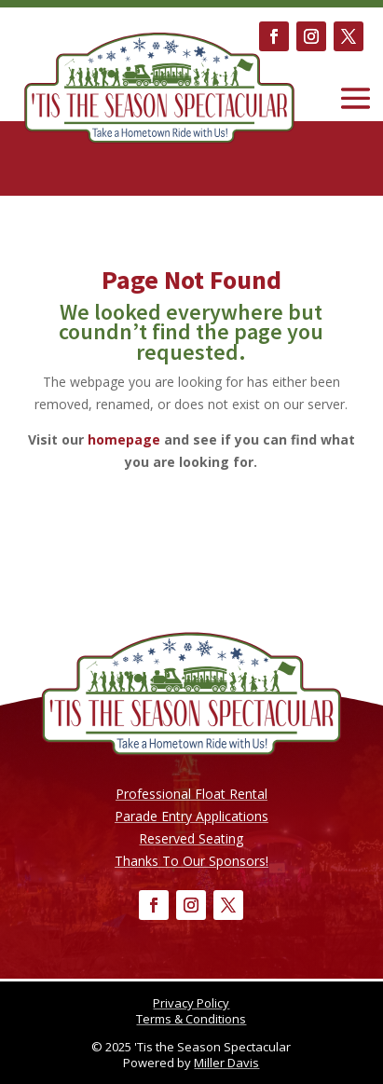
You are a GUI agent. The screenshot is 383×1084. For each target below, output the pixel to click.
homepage (124, 439)
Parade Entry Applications (191, 816)
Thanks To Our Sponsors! (191, 861)
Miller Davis (226, 1062)
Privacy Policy (191, 1003)
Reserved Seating (191, 838)
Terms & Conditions (191, 1018)
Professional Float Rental (191, 794)
